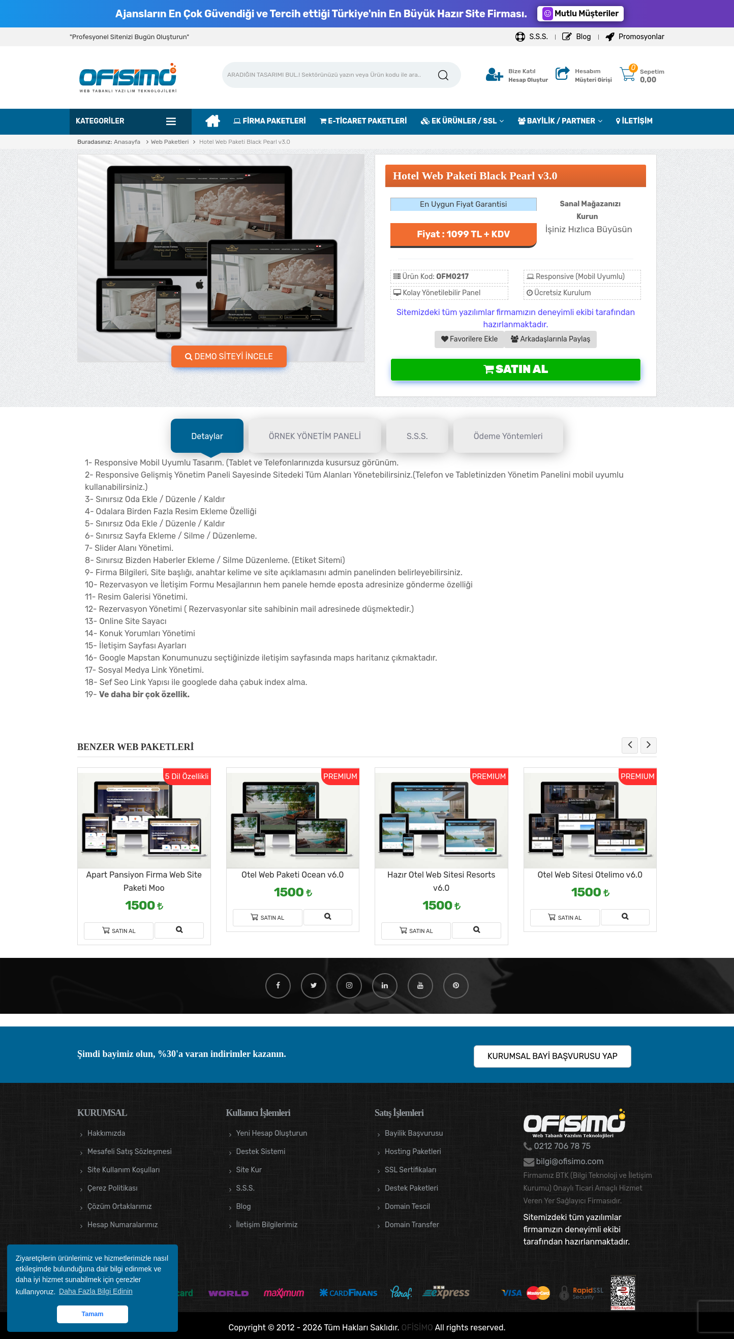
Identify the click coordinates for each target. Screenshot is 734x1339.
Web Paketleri (170, 141)
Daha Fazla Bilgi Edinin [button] (96, 1291)
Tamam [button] (92, 1314)
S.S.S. (531, 37)
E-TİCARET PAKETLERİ (363, 121)
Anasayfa (127, 141)
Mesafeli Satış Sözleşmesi (129, 1151)
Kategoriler (100, 121)
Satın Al (515, 369)
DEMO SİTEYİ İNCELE (229, 356)
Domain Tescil (407, 1206)
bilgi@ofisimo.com (569, 1161)
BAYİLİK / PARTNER (556, 121)
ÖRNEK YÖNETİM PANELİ (315, 436)
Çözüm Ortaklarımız (119, 1206)
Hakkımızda (106, 1133)
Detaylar (207, 436)
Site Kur (249, 1170)
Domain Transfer (412, 1225)
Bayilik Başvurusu (414, 1133)
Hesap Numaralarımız (122, 1225)
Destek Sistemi (261, 1151)
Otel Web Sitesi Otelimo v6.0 (590, 875)
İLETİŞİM (634, 121)
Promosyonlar (634, 37)
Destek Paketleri (411, 1188)
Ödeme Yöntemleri (508, 436)
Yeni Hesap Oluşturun (272, 1133)
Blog (576, 37)
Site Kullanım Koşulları (123, 1170)
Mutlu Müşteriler (580, 13)
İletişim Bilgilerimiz (267, 1225)
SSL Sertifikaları (410, 1170)
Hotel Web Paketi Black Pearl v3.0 (244, 141)
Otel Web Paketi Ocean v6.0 (292, 875)
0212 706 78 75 (561, 1146)
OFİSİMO (417, 1327)
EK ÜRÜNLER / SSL (459, 121)
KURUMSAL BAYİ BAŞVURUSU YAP (552, 1056)
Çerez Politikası (112, 1188)
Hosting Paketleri (413, 1151)
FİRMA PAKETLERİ (269, 121)
